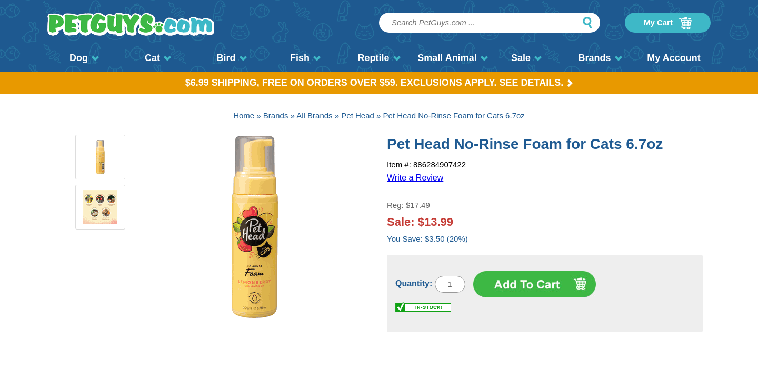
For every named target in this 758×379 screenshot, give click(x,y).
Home (243, 115)
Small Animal (452, 58)
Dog (84, 58)
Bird (232, 58)
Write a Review (415, 177)
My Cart (668, 23)
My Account (673, 58)
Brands (600, 58)
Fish (305, 58)
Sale (526, 58)
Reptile (378, 58)
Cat (158, 58)
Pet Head (357, 115)
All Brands (314, 115)
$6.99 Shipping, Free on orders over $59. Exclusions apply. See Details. (379, 82)
